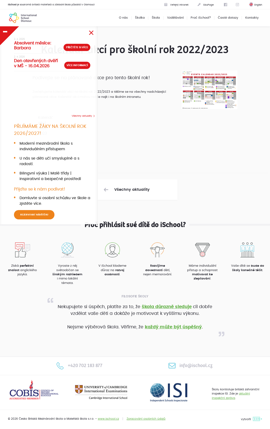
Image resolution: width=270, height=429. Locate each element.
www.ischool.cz (108, 418)
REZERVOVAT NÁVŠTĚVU (34, 215)
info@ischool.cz (190, 365)
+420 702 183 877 (79, 365)
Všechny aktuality (82, 116)
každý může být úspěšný (173, 327)
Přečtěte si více (77, 47)
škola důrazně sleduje (167, 307)
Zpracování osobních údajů (146, 418)
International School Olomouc (20, 17)
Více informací (77, 65)
